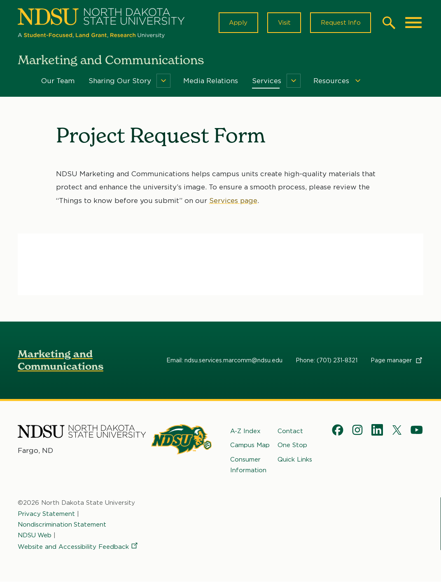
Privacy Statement (46, 514)
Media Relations (210, 81)
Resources (331, 81)
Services (266, 81)
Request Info (340, 23)
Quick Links (295, 460)
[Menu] (163, 81)
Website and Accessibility (78, 547)
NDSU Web (35, 536)
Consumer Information (248, 466)
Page (397, 361)
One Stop (292, 446)
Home (23, 81)
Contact (290, 432)
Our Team (58, 81)
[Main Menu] (413, 23)
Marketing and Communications (60, 361)
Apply (237, 23)
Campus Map (250, 446)
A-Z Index (245, 432)
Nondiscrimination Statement (62, 525)
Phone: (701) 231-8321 (326, 361)
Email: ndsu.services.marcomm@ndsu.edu (224, 361)
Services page (233, 201)
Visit (283, 23)
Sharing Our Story (120, 81)
